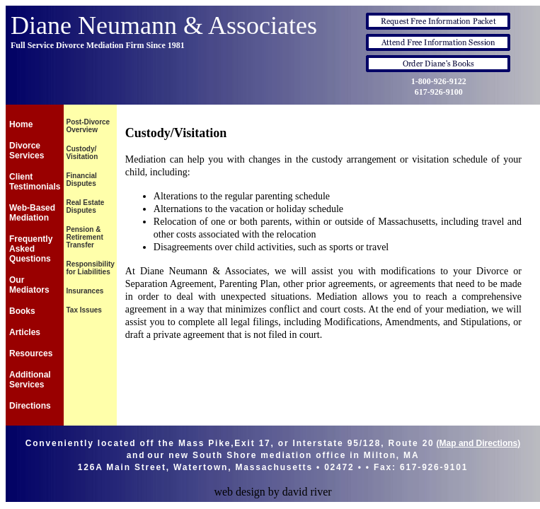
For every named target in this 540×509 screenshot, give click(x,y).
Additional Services (30, 380)
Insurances (84, 291)
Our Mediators (29, 285)
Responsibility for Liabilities (90, 268)
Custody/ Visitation (82, 152)
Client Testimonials (34, 182)
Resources (30, 353)
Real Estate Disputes (85, 206)
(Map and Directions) (479, 443)
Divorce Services (26, 150)
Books (22, 311)
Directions (30, 406)
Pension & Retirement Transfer (84, 237)
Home (21, 124)
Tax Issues (83, 310)
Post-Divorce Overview (88, 126)
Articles (24, 332)
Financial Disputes (81, 179)
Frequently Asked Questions (30, 249)
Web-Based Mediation (32, 213)
